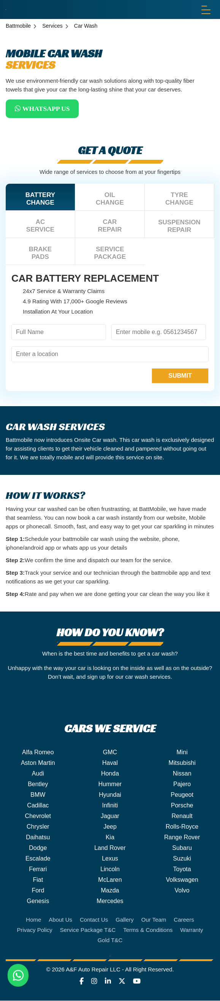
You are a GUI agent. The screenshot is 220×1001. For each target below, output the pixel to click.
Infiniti (110, 805)
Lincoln (110, 869)
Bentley (38, 784)
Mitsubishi (182, 763)
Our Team (153, 920)
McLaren (110, 880)
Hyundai (110, 795)
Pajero (182, 784)
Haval (110, 763)
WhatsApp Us (44, 109)
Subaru (182, 848)
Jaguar (110, 816)
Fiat (38, 880)
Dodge (38, 848)
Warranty (191, 930)
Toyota (182, 869)
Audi (38, 774)
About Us (60, 920)
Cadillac (38, 805)
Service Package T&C (88, 930)
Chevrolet (38, 816)
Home (33, 920)
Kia (110, 837)
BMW (37, 795)
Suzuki (182, 859)
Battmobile (18, 26)
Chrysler (38, 827)
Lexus (110, 859)
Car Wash (86, 26)
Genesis (38, 901)
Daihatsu (38, 837)
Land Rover (110, 848)
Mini (181, 752)
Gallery (125, 920)
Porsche (182, 805)
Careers (184, 920)
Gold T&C (110, 940)
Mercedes (110, 901)
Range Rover (182, 837)
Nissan (182, 774)
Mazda (110, 891)
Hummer (110, 784)
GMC (110, 752)
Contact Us (94, 920)
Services (52, 26)
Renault (182, 816)
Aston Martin (38, 763)
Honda (110, 774)
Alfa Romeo (38, 752)
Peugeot (182, 795)
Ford (38, 891)
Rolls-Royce (182, 827)
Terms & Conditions (148, 930)
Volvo (182, 891)
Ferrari (38, 869)
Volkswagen (182, 880)
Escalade (38, 859)
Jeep (110, 827)
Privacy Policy (34, 930)
